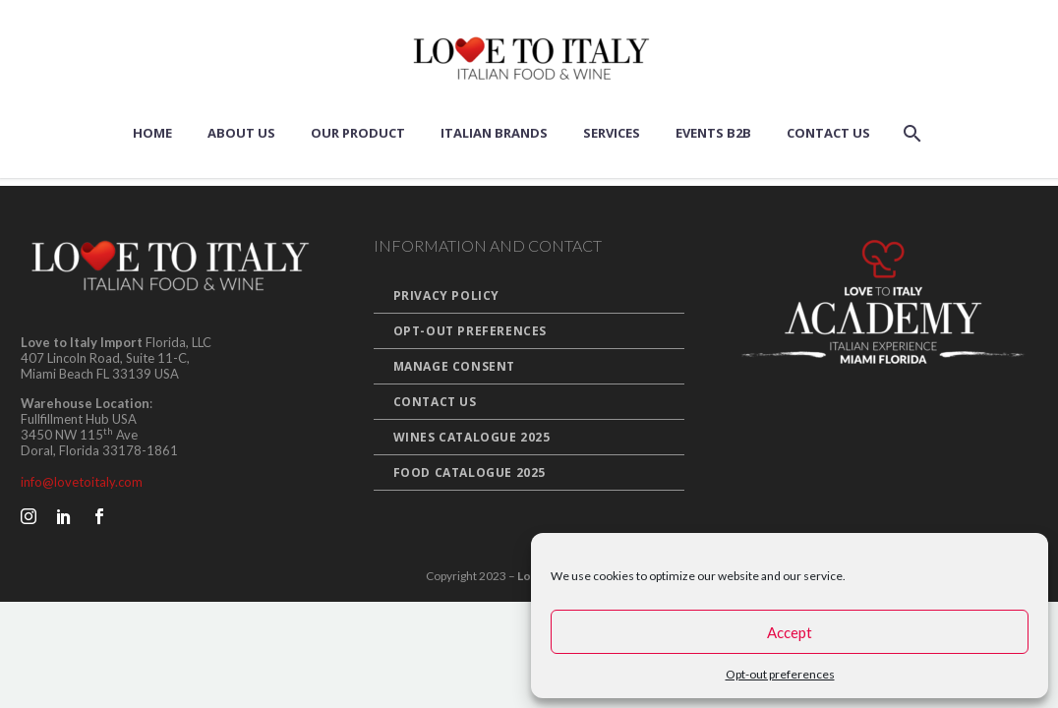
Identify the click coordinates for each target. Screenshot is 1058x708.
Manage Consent (454, 366)
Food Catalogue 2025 (469, 472)
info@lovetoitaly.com (82, 482)
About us (241, 133)
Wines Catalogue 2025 (472, 437)
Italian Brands (494, 133)
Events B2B (713, 133)
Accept (789, 632)
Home (152, 133)
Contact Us (828, 133)
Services (611, 133)
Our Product (358, 133)
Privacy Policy (446, 295)
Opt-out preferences (780, 674)
